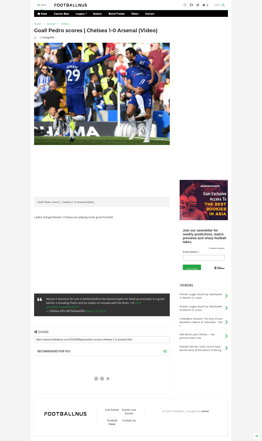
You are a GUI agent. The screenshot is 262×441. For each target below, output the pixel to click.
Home (42, 13)
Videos (135, 13)
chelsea (65, 23)
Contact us (129, 420)
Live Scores (112, 410)
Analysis (97, 13)
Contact (149, 13)
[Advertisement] (62, 171)
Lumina (205, 411)
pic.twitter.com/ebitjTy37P (62, 307)
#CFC (138, 303)
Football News (112, 422)
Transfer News (61, 13)
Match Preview (117, 13)
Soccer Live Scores (129, 411)
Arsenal (51, 23)
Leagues (81, 13)
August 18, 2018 (95, 311)
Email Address (191, 252)
